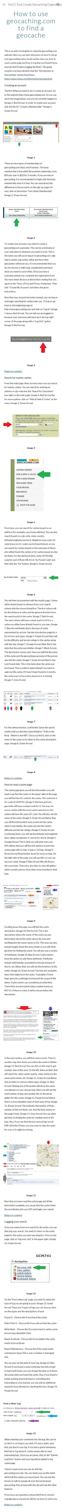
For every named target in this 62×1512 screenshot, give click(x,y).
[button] (4, 4)
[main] (31, 24)
